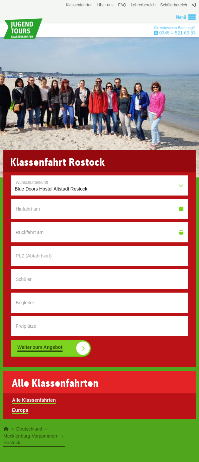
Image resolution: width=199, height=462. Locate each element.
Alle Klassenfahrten (34, 400)
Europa (20, 410)
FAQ (122, 5)
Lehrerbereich (143, 5)
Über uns (105, 5)
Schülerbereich (173, 5)
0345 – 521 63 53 (177, 32)
